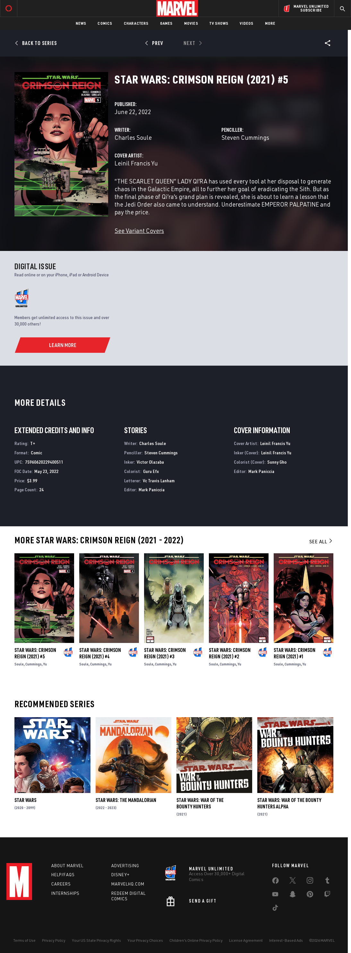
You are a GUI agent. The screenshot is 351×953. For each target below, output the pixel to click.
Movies (191, 23)
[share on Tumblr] (327, 881)
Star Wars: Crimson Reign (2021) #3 (165, 653)
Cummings (33, 664)
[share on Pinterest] (310, 895)
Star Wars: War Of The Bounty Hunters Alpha (289, 803)
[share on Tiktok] (275, 909)
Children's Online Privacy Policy (196, 940)
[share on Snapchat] (292, 895)
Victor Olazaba (150, 462)
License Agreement (246, 940)
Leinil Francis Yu (136, 163)
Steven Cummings (245, 137)
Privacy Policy (53, 940)
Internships (65, 893)
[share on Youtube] (275, 895)
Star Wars (25, 800)
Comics (105, 23)
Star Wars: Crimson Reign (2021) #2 (230, 653)
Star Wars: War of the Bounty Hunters (200, 803)
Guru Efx (151, 471)
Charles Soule (133, 137)
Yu (45, 664)
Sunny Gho (277, 462)
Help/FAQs (63, 874)
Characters (136, 23)
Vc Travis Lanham (159, 480)
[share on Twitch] (327, 895)
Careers (61, 883)
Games (166, 23)
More (270, 23)
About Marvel (67, 865)
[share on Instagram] (310, 881)
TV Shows (219, 23)
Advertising (125, 865)
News (81, 23)
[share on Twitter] (292, 881)
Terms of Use (24, 940)
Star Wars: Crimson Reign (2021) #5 (35, 653)
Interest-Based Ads (286, 940)
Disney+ (120, 874)
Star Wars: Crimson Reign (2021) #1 (294, 653)
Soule (19, 664)
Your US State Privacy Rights (96, 940)
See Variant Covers (139, 230)
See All (321, 541)
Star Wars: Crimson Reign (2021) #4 (100, 653)
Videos (246, 23)
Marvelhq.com (127, 883)
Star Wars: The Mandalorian (126, 800)
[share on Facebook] (275, 882)
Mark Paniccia (152, 489)
